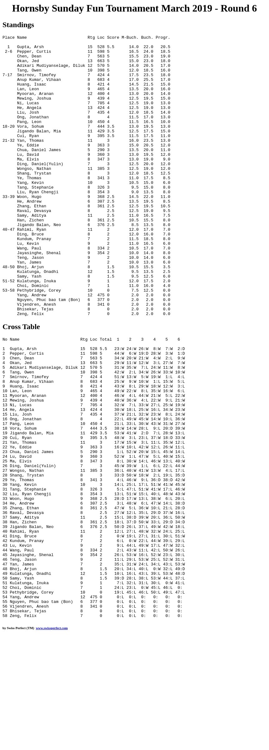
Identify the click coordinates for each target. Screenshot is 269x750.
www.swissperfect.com (52, 740)
